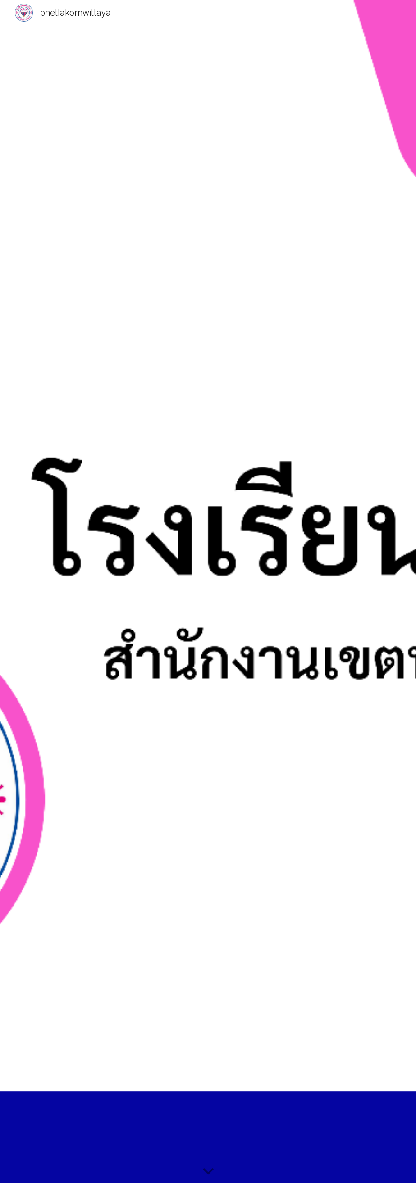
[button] (208, 1172)
